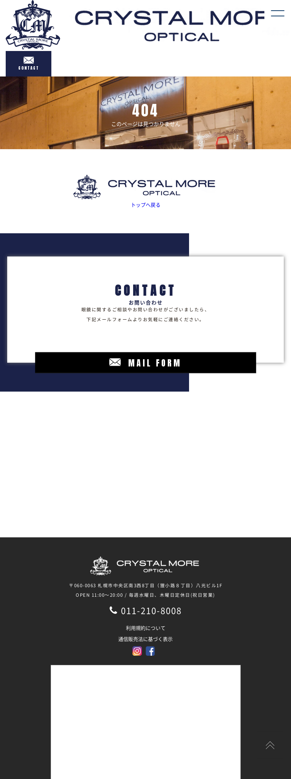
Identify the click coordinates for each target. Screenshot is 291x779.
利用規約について (145, 627)
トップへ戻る (145, 191)
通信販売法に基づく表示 (145, 638)
